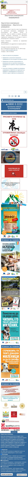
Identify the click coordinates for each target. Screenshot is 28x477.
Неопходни (5, 456)
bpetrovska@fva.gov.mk (11, 50)
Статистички (5, 469)
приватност (14, 434)
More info (16, 449)
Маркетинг (5, 452)
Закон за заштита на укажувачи (10, 55)
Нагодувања (5, 463)
